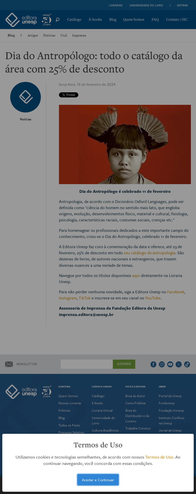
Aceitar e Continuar (98, 480)
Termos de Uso (159, 457)
